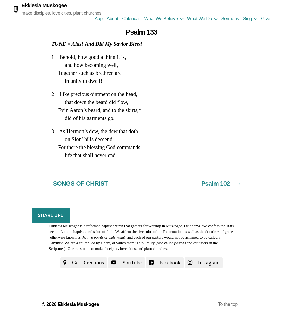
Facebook (164, 262)
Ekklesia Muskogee (44, 5)
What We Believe (161, 18)
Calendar (131, 18)
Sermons (230, 18)
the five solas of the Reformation (157, 232)
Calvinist (56, 243)
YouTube (126, 262)
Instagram (204, 262)
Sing (247, 18)
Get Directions (83, 262)
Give (265, 18)
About (112, 18)
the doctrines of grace (216, 232)
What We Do (199, 18)
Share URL (50, 215)
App (99, 18)
